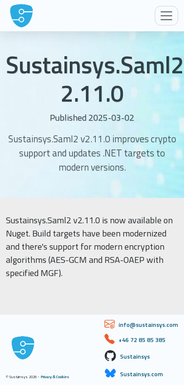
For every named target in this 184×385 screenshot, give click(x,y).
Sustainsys (135, 356)
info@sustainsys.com (148, 324)
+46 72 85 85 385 (142, 339)
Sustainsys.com (141, 374)
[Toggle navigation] (166, 15)
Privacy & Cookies (55, 377)
